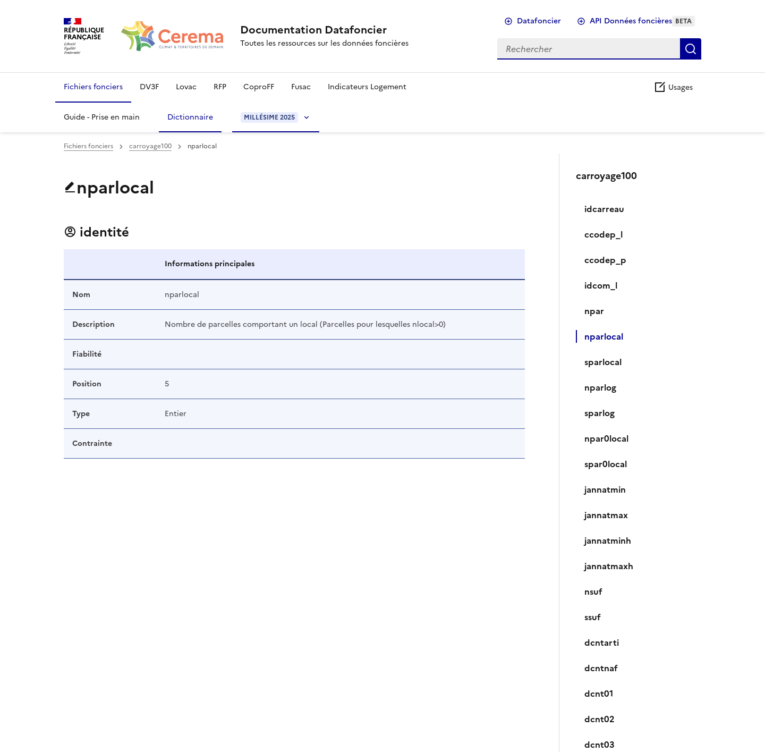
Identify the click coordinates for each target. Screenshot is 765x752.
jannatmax (606, 515)
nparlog (600, 387)
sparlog (599, 413)
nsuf (593, 591)
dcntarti (601, 642)
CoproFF (258, 86)
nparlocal (603, 336)
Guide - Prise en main (102, 117)
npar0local (606, 438)
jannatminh (607, 540)
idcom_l (600, 285)
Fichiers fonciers (93, 86)
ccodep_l (603, 234)
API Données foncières (642, 21)
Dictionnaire (190, 117)
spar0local (605, 464)
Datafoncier (539, 21)
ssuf (592, 617)
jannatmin (605, 489)
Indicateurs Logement (367, 86)
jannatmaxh (608, 566)
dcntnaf (601, 668)
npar (594, 311)
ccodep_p (605, 260)
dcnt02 (599, 719)
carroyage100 (150, 146)
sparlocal (603, 362)
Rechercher (690, 49)
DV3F (149, 86)
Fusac (301, 86)
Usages (673, 87)
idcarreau (604, 208)
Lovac (186, 86)
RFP (220, 86)
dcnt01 (598, 693)
